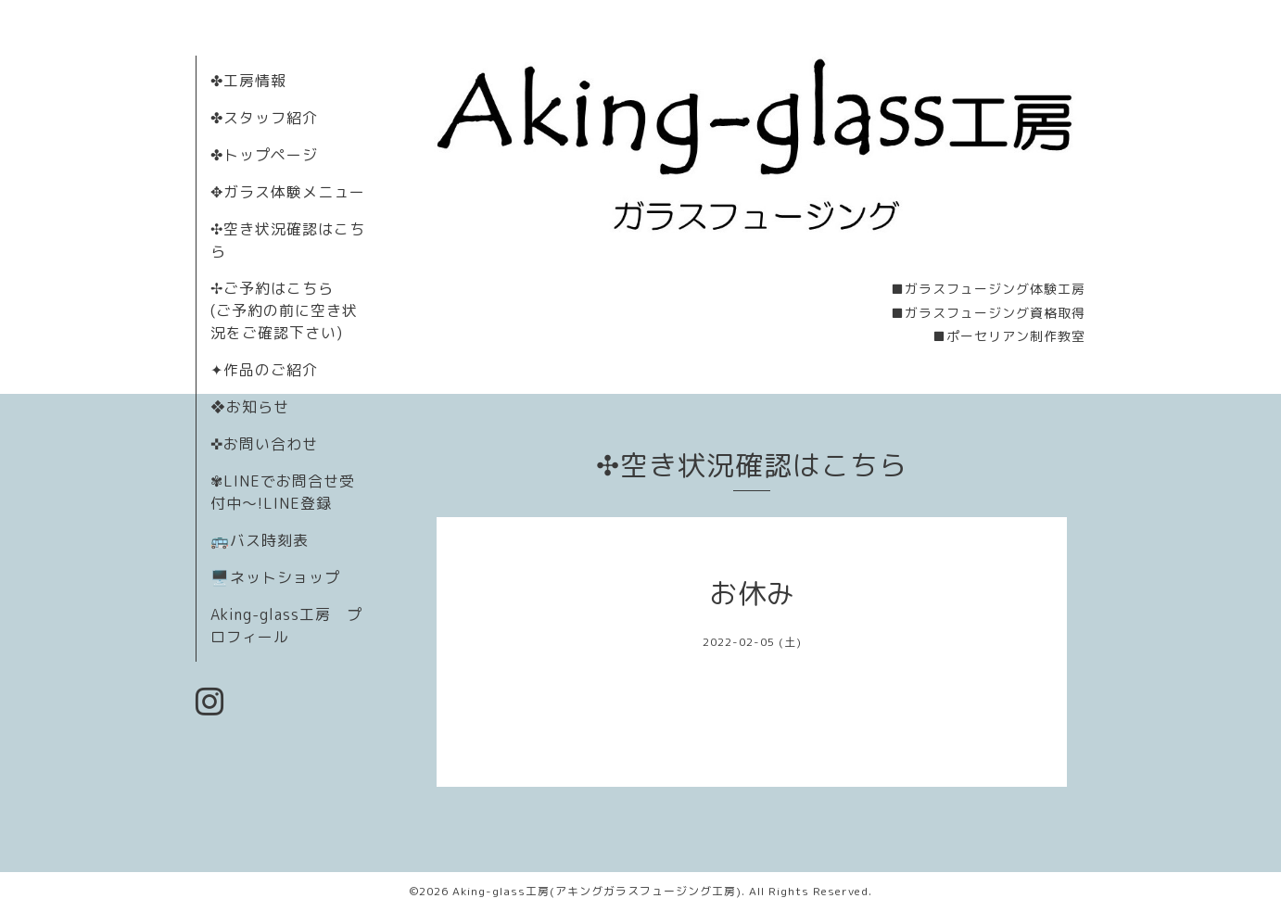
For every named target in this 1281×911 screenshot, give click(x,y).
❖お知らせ (249, 407)
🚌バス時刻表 (259, 540)
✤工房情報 (248, 80)
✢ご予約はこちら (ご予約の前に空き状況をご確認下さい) (284, 310)
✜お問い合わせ (264, 444)
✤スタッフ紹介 (264, 118)
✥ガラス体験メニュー (287, 192)
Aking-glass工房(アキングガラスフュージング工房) (597, 891)
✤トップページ (264, 155)
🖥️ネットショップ (275, 577)
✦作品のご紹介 (264, 370)
